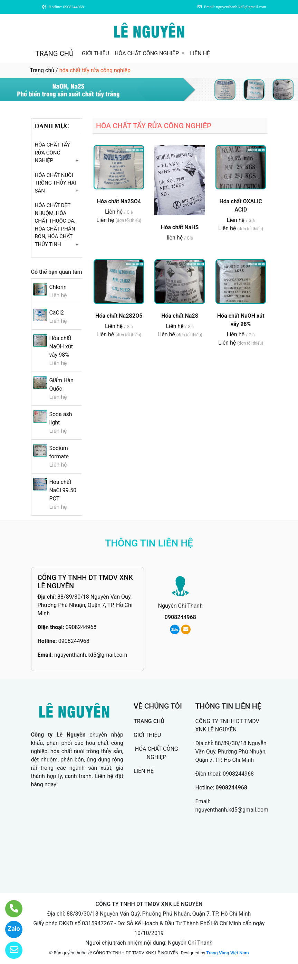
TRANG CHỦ (55, 53)
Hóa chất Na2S (179, 315)
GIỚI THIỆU (95, 53)
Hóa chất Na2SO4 (119, 201)
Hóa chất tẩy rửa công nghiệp (52, 152)
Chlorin (57, 287)
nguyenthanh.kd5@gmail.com (90, 655)
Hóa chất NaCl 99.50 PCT (62, 490)
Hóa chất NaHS (180, 227)
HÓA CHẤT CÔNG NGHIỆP (147, 53)
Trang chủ (42, 70)
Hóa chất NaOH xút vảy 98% (61, 346)
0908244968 (81, 627)
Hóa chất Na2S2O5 (118, 315)
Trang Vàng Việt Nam (227, 952)
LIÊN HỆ (200, 53)
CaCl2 (56, 312)
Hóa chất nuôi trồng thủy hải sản (55, 183)
